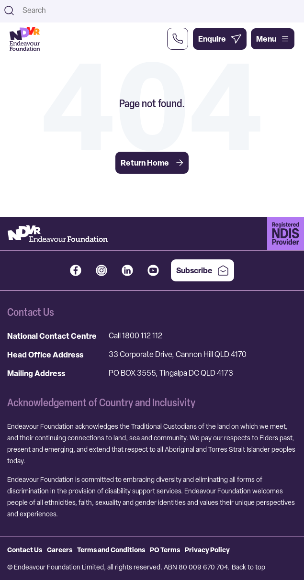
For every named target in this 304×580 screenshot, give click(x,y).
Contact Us (24, 549)
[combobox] (160, 10)
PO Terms (165, 549)
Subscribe (202, 270)
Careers (59, 549)
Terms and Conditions (111, 549)
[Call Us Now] (177, 39)
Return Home (152, 162)
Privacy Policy (207, 549)
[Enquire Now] (220, 39)
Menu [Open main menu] (272, 38)
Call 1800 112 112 (135, 336)
